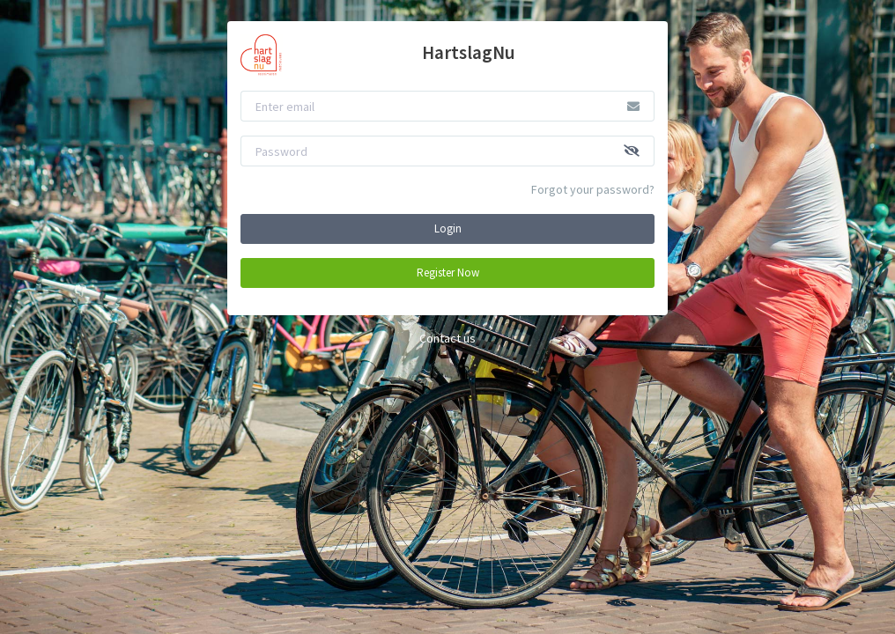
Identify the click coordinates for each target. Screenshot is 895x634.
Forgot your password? (593, 189)
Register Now (448, 272)
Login (448, 228)
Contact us (447, 338)
